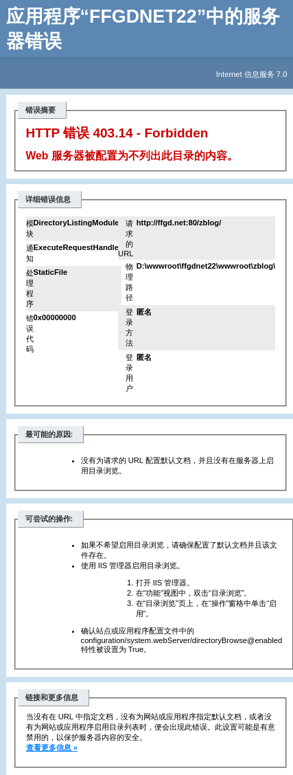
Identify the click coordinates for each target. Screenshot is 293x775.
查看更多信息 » (52, 747)
